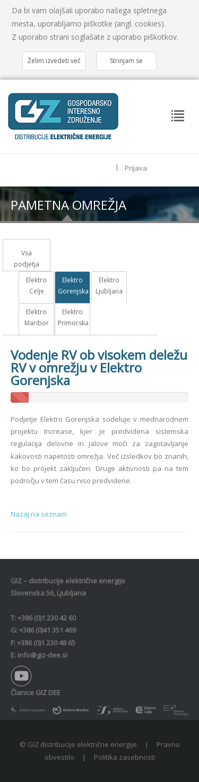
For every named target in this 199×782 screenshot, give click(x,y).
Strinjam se (126, 60)
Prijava (136, 168)
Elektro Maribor (36, 317)
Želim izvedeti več (54, 60)
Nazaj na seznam (39, 514)
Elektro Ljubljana (109, 286)
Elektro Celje (36, 286)
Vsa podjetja (26, 258)
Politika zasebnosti (124, 757)
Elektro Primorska (72, 317)
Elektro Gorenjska (72, 286)
